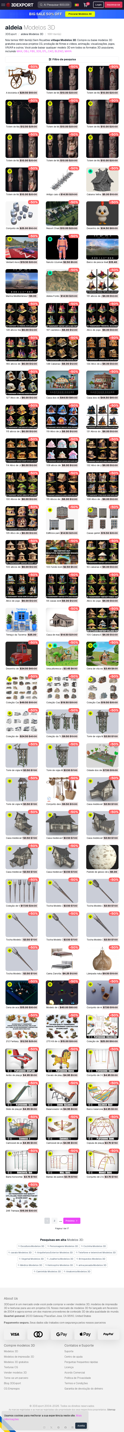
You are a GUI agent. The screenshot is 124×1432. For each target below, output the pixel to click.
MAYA (68, 51)
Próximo (72, 1220)
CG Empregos (12, 1388)
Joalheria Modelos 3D (60, 1258)
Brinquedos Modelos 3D (90, 1258)
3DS (38, 51)
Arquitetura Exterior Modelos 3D (54, 1252)
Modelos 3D (11, 1351)
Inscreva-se (113, 4)
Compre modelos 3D (19, 1345)
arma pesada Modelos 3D (91, 1265)
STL (44, 51)
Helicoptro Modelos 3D (59, 1265)
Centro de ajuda (73, 1356)
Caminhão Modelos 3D (47, 1271)
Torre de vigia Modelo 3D (100, 736)
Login (98, 4)
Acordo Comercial (74, 1372)
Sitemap (111, 1409)
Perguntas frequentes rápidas (81, 1362)
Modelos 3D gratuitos (16, 1362)
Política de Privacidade (77, 1378)
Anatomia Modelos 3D (77, 1271)
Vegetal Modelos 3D (31, 1258)
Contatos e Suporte (79, 1345)
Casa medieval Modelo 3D (100, 804)
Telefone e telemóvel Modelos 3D (96, 1252)
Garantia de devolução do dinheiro (83, 1388)
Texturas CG (11, 1367)
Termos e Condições (76, 1383)
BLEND (59, 51)
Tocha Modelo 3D (55, 905)
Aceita (81, 1425)
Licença (68, 1367)
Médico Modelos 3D (30, 1265)
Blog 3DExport (12, 1383)
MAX (19, 51)
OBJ (26, 51)
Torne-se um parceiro (16, 1378)
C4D (50, 51)
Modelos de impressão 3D (19, 1356)
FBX (32, 51)
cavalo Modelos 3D (20, 1252)
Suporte (68, 1351)
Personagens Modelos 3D (62, 1246)
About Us (11, 1298)
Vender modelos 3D (15, 1372)
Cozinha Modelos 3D (93, 1246)
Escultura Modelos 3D (31, 1246)
